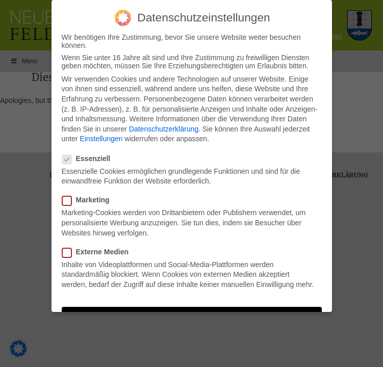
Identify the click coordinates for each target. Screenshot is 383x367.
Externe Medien (98, 252)
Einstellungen (101, 139)
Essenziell (89, 158)
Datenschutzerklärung (163, 129)
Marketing (89, 200)
